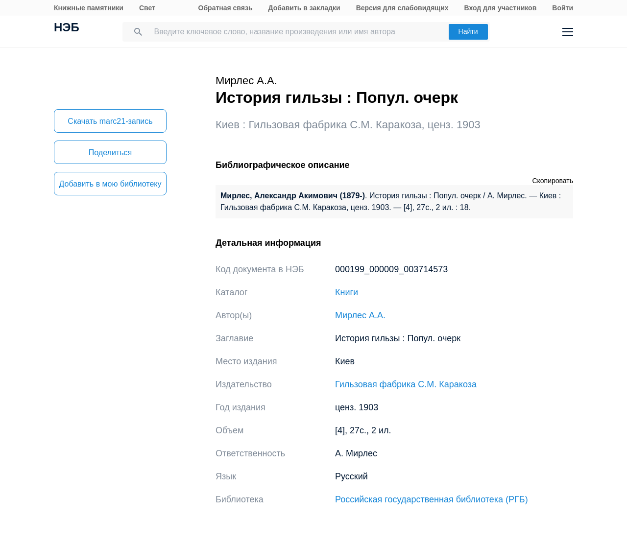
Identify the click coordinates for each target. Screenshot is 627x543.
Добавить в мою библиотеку (110, 184)
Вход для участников (500, 8)
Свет (147, 8)
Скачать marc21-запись (110, 121)
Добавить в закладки (304, 8)
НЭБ (66, 28)
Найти (468, 31)
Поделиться (110, 152)
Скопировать (552, 181)
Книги (346, 292)
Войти (562, 8)
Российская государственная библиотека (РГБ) (431, 499)
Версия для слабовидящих (402, 8)
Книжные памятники (88, 8)
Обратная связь (225, 8)
